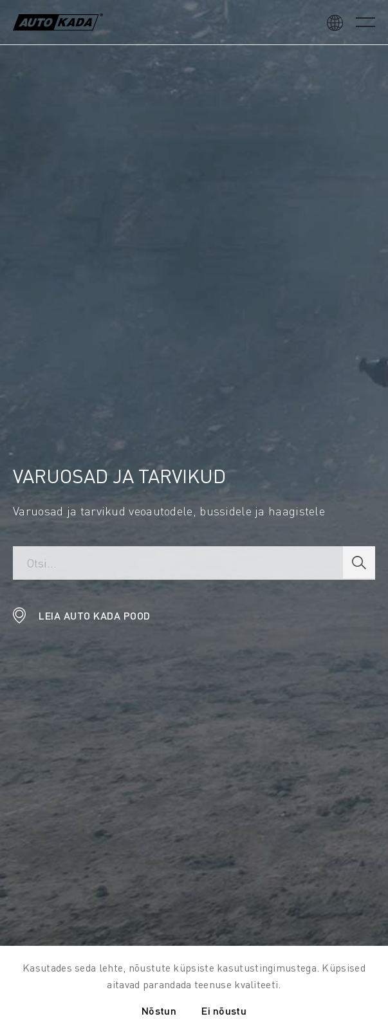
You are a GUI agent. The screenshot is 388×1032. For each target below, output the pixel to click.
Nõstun (159, 1010)
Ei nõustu (223, 1010)
